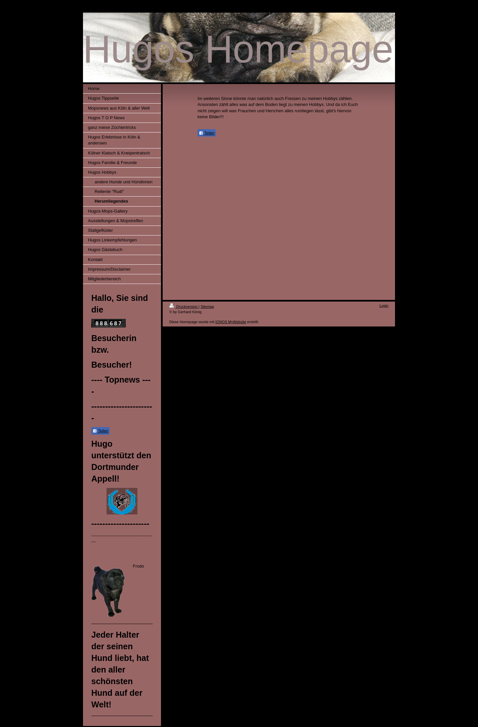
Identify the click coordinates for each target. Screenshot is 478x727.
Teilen (100, 431)
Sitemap (207, 307)
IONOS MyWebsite (230, 322)
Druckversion (184, 307)
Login (383, 306)
